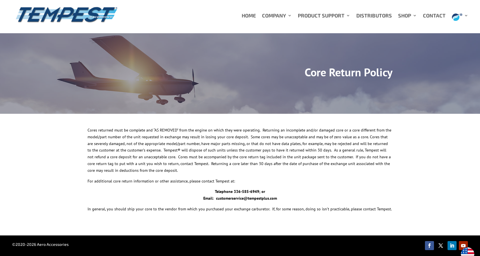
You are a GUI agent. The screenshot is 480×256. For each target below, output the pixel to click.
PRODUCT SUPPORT (321, 16)
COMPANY (274, 16)
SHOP (404, 16)
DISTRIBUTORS (374, 16)
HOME (249, 16)
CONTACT (434, 16)
